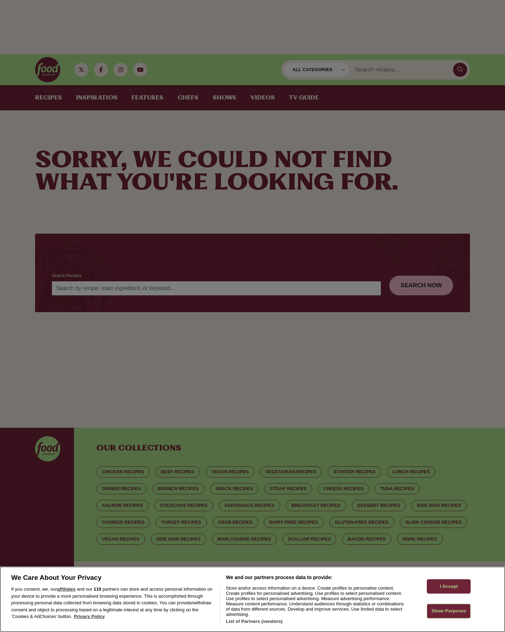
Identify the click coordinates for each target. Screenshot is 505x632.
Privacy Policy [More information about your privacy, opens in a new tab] (89, 616)
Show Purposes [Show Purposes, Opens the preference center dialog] (448, 611)
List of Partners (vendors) (254, 621)
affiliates (66, 589)
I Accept (449, 586)
